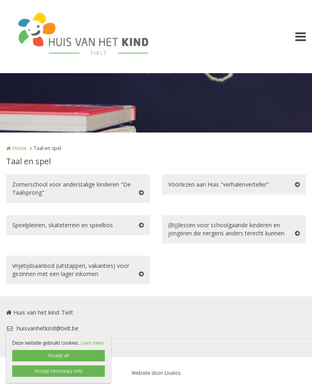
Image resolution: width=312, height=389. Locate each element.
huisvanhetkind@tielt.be (42, 328)
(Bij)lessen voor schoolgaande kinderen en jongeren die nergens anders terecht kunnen (226, 229)
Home (20, 148)
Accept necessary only (58, 371)
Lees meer (92, 343)
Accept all (58, 356)
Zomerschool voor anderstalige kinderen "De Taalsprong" (71, 188)
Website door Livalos (156, 372)
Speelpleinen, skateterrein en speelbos (62, 225)
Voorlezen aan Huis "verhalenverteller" (218, 184)
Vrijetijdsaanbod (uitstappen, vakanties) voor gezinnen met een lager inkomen (70, 270)
